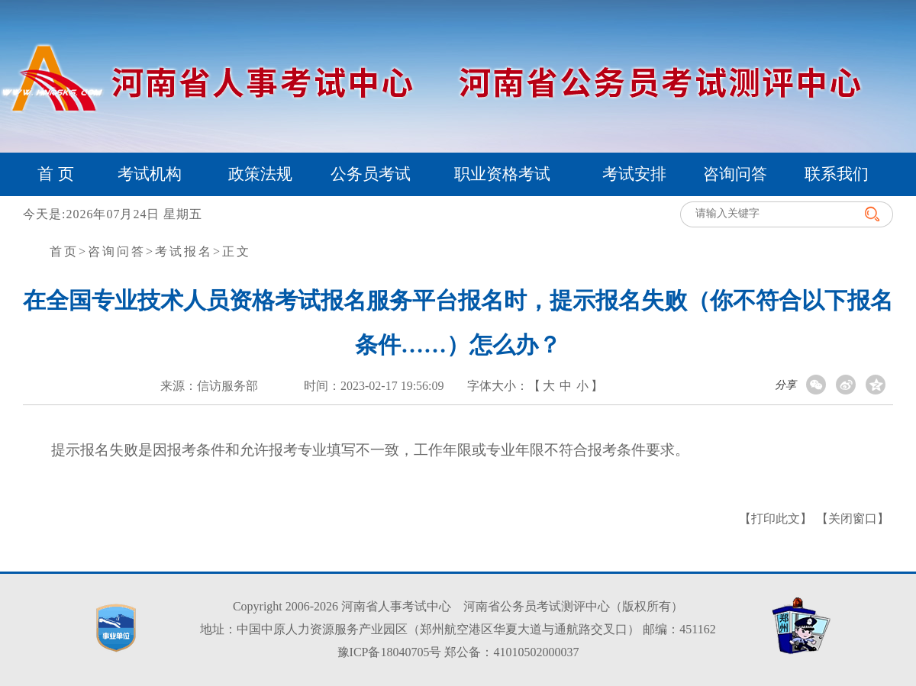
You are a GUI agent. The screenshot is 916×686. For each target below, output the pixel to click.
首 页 (55, 174)
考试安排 (634, 174)
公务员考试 (371, 174)
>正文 (232, 251)
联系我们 (837, 174)
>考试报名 (179, 251)
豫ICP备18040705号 (389, 652)
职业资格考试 (502, 174)
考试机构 (150, 174)
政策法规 (260, 174)
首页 (64, 251)
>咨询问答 (112, 251)
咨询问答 (735, 174)
